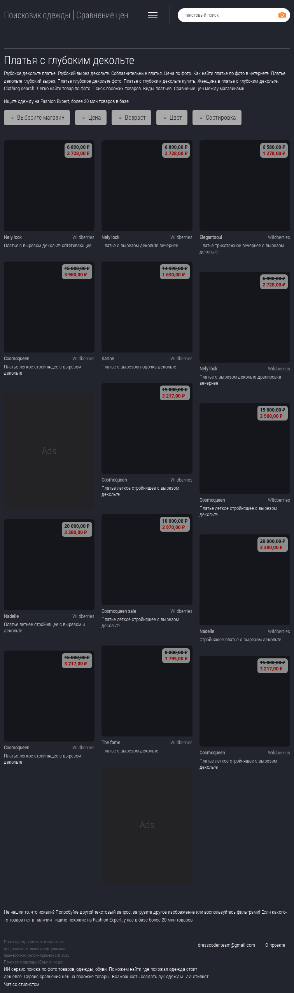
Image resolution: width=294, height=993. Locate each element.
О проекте (275, 945)
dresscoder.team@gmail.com (226, 945)
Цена (90, 117)
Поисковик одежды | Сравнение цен (66, 15)
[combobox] (234, 15)
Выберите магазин (37, 117)
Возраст (131, 117)
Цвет (172, 117)
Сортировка (217, 117)
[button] (153, 15)
